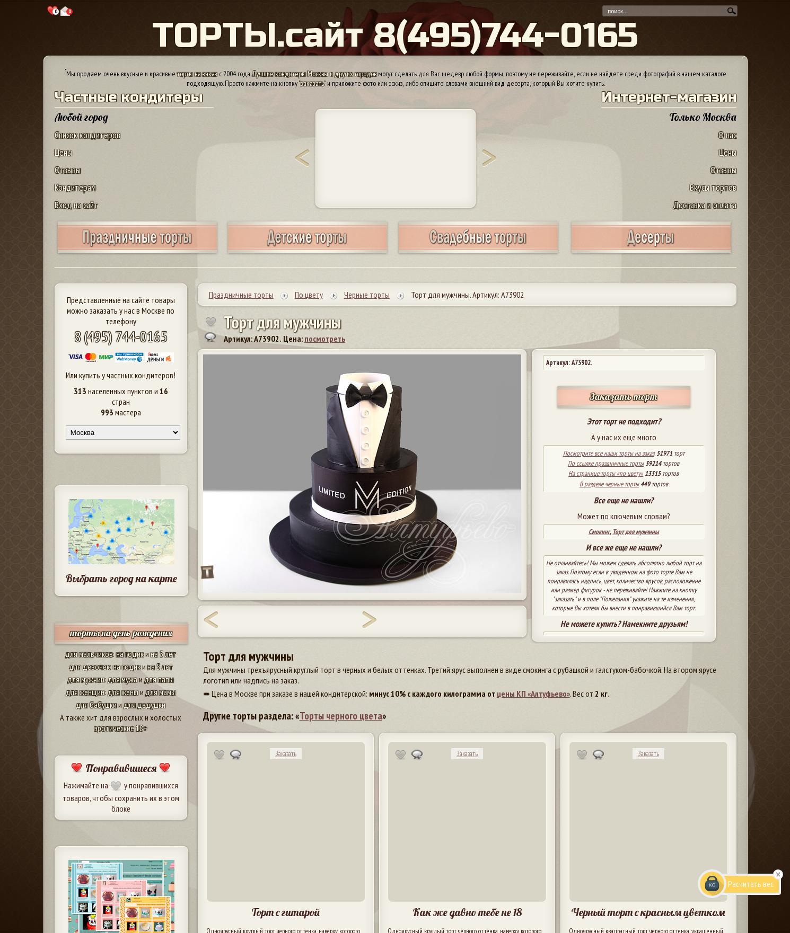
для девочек (89, 666)
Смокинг (599, 531)
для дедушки (144, 704)
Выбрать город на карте (121, 578)
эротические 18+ (120, 728)
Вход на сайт (76, 205)
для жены (123, 692)
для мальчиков (89, 653)
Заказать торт (623, 396)
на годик (130, 653)
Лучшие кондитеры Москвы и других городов (314, 73)
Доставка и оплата (704, 205)
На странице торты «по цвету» (605, 473)
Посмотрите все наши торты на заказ (608, 453)
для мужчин (85, 679)
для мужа (122, 679)
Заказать (285, 753)
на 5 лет (163, 653)
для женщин (85, 692)
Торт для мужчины (635, 531)
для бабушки (96, 704)
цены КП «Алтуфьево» (533, 693)
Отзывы (68, 170)
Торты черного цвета (341, 715)
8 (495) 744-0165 (121, 336)
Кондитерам (75, 187)
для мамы (160, 692)
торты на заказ (197, 73)
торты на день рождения (121, 633)
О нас (727, 135)
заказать (312, 83)
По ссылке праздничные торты (606, 463)
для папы (159, 679)
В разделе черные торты (609, 483)
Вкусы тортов (713, 187)
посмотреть (324, 338)
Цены (63, 152)
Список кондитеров (87, 135)
